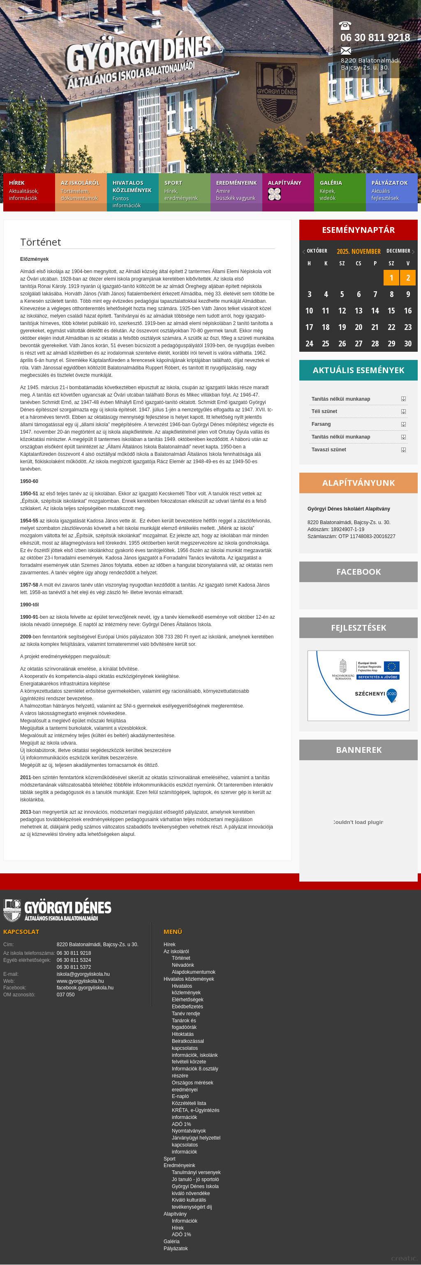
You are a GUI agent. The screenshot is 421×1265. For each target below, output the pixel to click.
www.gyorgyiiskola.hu (80, 981)
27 (358, 343)
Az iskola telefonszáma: (29, 953)
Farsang (321, 424)
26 (342, 343)
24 (309, 343)
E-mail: (11, 974)
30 (408, 343)
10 (309, 310)
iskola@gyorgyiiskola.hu (83, 974)
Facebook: (14, 988)
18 (325, 326)
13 (358, 310)
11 (325, 310)
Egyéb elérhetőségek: (27, 960)
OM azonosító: (19, 995)
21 (375, 326)
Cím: (8, 944)
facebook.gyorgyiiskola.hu (85, 988)
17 (309, 326)
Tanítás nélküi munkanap (341, 399)
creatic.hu (404, 1258)
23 (408, 326)
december (398, 250)
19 (342, 326)
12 (342, 310)
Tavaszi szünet (329, 450)
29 (391, 343)
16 (408, 310)
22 (391, 326)
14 (375, 310)
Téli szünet (324, 411)
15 (391, 310)
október (317, 250)
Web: (9, 981)
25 (325, 343)
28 (375, 343)
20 (358, 326)
